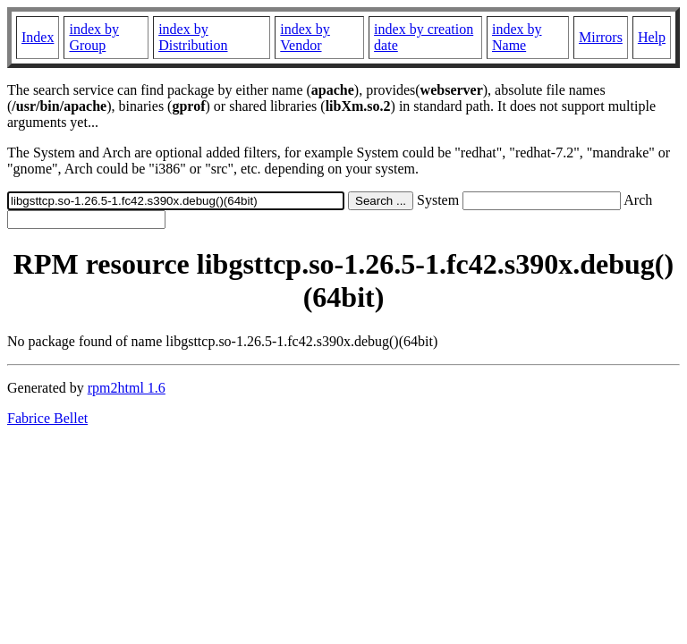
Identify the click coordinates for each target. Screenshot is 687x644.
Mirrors (601, 37)
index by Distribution (192, 37)
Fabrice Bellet (47, 418)
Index (37, 37)
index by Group (94, 37)
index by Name (517, 37)
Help (652, 37)
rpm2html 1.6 (126, 387)
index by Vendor (305, 37)
